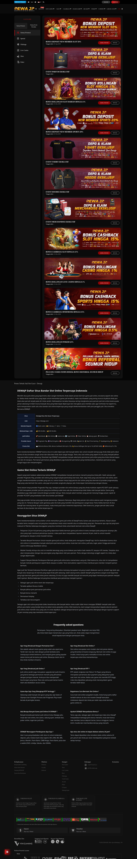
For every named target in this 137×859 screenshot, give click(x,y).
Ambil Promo (104, 42)
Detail (115, 42)
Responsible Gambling (20, 764)
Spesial (21, 38)
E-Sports (98, 9)
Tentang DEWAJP (19, 770)
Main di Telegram (20, 2)
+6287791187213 (90, 765)
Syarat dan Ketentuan (20, 773)
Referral (44, 770)
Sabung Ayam (108, 9)
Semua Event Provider (33, 26)
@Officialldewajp (90, 768)
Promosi (117, 9)
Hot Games (65, 764)
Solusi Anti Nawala (19, 767)
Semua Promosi (21, 26)
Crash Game (73, 9)
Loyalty (44, 767)
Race (55, 9)
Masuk (106, 2)
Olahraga (64, 9)
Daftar (115, 2)
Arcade (83, 9)
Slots (37, 9)
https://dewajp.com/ (42, 421)
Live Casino (46, 9)
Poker (90, 9)
